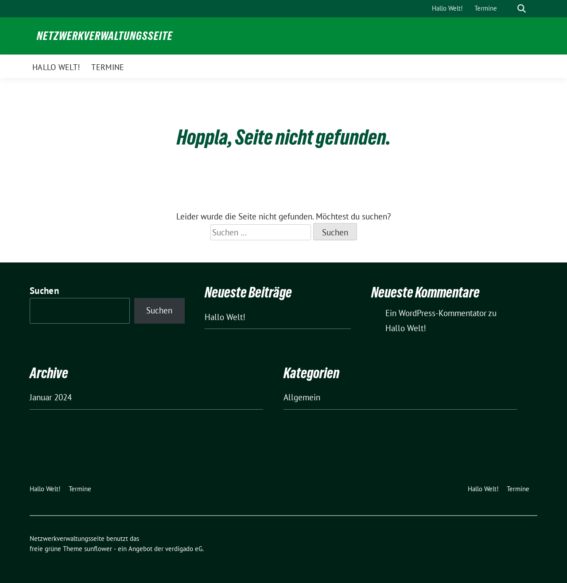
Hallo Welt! (225, 317)
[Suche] (509, 8)
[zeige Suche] (521, 8)
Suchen (44, 291)
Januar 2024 (51, 397)
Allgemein (302, 397)
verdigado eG (183, 548)
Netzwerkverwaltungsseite (105, 36)
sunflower (98, 548)
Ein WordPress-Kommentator (435, 313)
